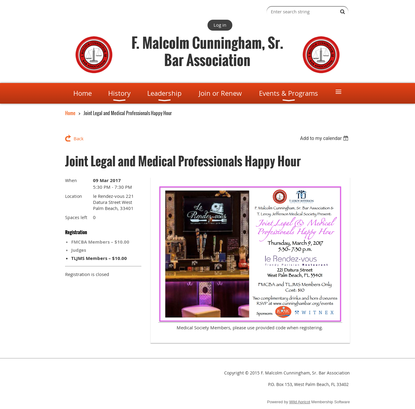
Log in (220, 25)
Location (73, 196)
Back (79, 138)
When (71, 180)
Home (70, 113)
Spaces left (76, 217)
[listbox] (325, 138)
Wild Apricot (299, 402)
